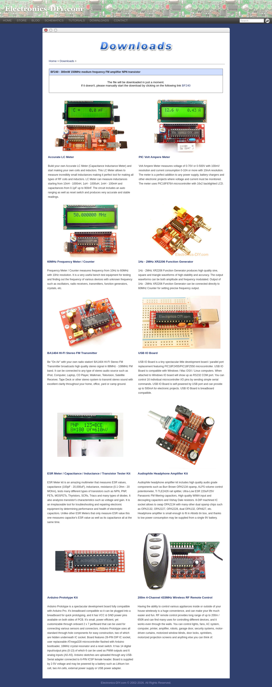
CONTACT (121, 20)
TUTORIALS (76, 20)
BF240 (186, 85)
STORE (22, 20)
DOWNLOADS (99, 20)
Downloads (67, 61)
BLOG (35, 20)
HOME (7, 20)
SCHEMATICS (53, 20)
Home (53, 61)
